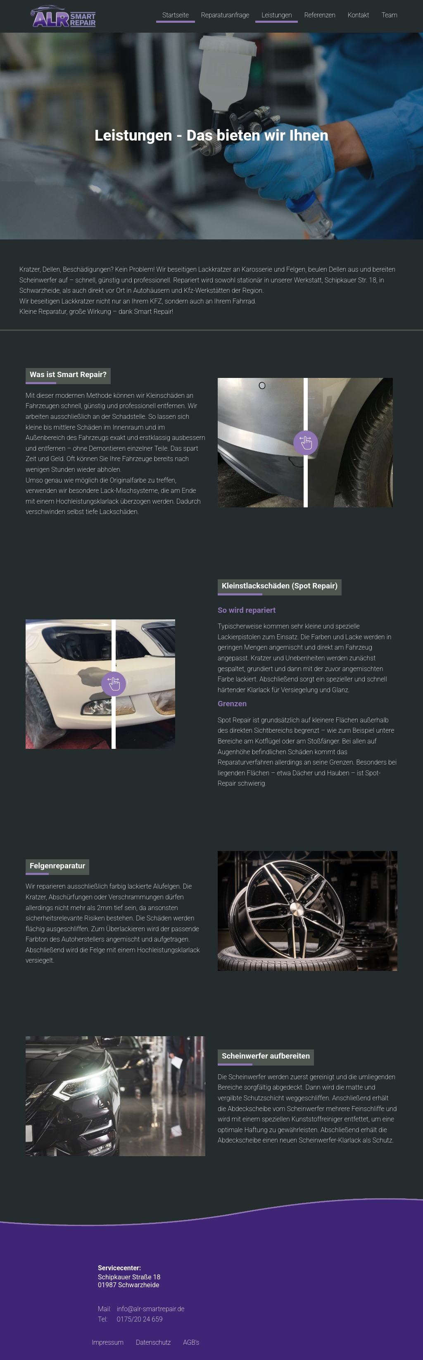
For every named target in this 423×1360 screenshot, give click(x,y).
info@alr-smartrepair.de (151, 1309)
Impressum (108, 1342)
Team (389, 15)
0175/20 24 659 (140, 1319)
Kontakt (358, 15)
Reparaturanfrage (225, 15)
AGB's (191, 1342)
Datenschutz (153, 1342)
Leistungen (276, 15)
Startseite (175, 15)
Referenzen (319, 15)
